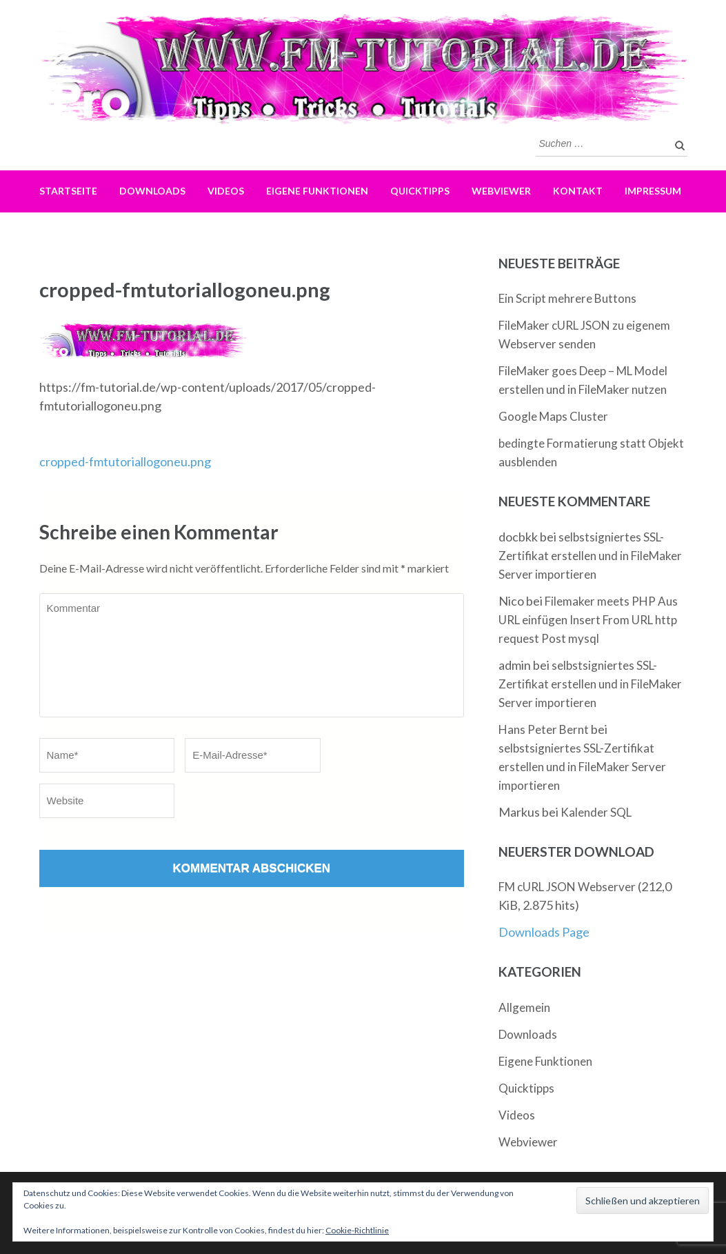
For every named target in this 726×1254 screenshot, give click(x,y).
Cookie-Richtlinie (357, 1230)
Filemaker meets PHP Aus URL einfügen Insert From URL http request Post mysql (588, 620)
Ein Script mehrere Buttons (567, 298)
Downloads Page (543, 931)
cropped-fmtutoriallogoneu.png (125, 461)
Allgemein (524, 1007)
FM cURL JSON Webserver (567, 886)
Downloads (152, 191)
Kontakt (578, 191)
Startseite (68, 191)
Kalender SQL (596, 812)
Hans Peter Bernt (543, 729)
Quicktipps (420, 191)
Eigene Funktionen (317, 191)
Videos (226, 191)
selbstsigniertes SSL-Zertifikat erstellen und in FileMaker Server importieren (590, 555)
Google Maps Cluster (553, 416)
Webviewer (501, 191)
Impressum (653, 191)
